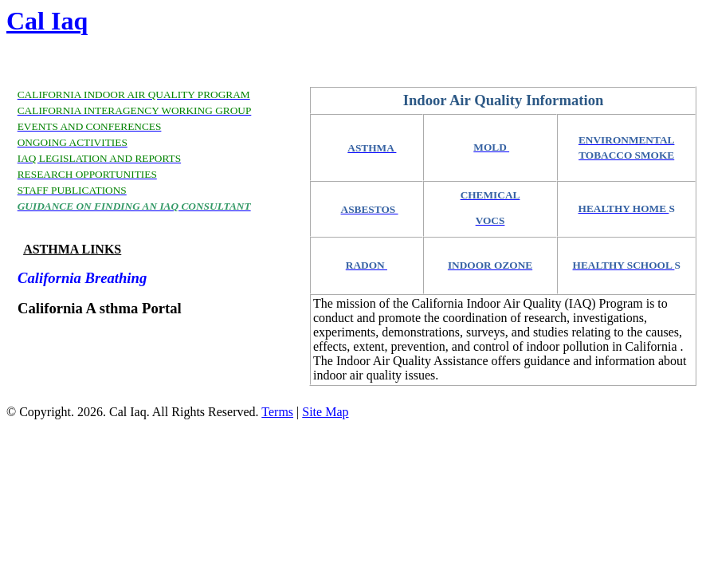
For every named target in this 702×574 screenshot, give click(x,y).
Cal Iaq (47, 20)
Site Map (325, 412)
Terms (277, 412)
